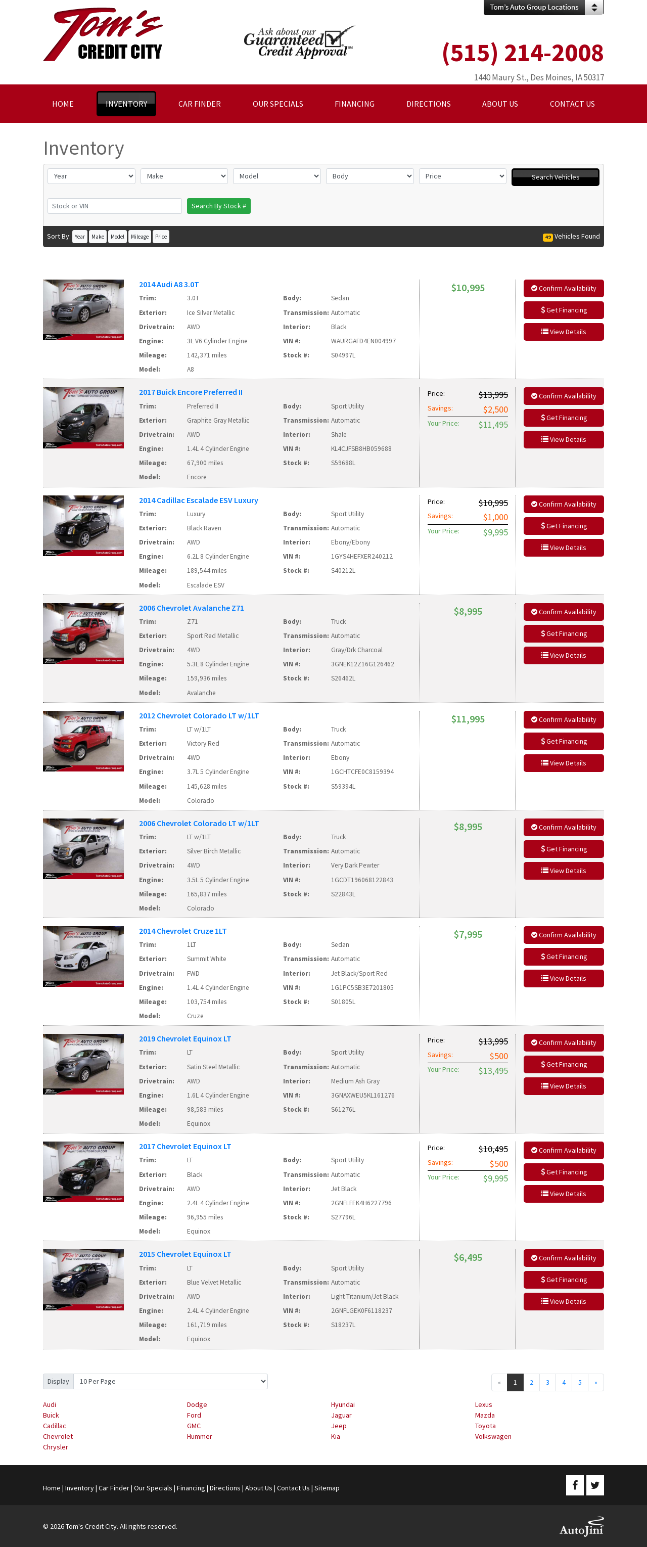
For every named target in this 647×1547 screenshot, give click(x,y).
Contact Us (293, 1487)
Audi (49, 1404)
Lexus (483, 1404)
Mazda (485, 1415)
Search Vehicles (556, 176)
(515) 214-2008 (522, 52)
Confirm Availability (563, 288)
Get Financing (564, 309)
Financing (191, 1487)
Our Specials (153, 1487)
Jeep (339, 1425)
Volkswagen (493, 1436)
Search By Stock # (219, 205)
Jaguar (341, 1415)
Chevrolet (58, 1436)
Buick (51, 1415)
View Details (563, 331)
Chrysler (55, 1446)
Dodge (197, 1404)
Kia (335, 1436)
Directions (225, 1487)
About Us (258, 1487)
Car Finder (114, 1487)
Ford (194, 1415)
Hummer (199, 1436)
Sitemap (327, 1487)
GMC (194, 1425)
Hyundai (343, 1404)
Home (52, 1487)
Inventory (79, 1487)
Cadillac (54, 1425)
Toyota (485, 1425)
